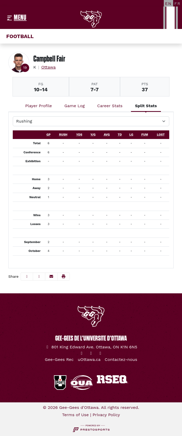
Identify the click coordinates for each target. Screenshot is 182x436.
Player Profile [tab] (38, 105)
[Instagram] (91, 353)
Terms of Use (75, 414)
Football (20, 36)
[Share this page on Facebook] (27, 276)
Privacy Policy (106, 414)
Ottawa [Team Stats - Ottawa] (48, 67)
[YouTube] (100, 353)
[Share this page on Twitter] (39, 276)
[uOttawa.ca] (89, 359)
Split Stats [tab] (146, 105)
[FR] (177, 3)
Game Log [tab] (74, 105)
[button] (63, 276)
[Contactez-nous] (121, 359)
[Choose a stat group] (91, 121)
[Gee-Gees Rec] (59, 359)
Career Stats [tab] (109, 105)
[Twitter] (81, 353)
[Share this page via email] (51, 276)
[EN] (168, 3)
